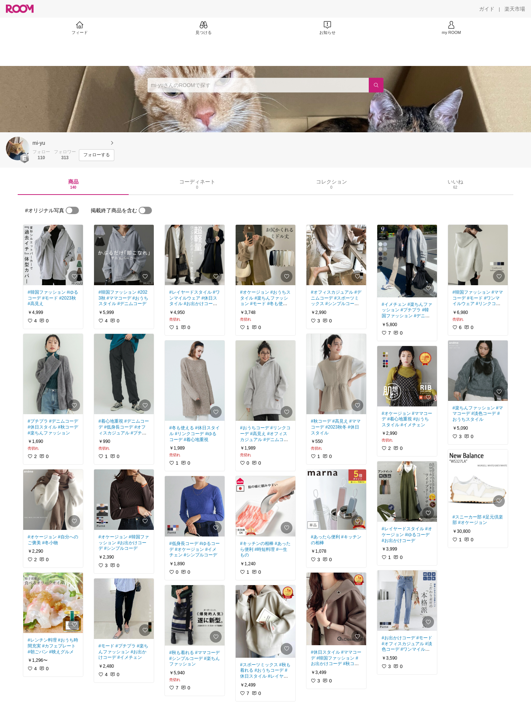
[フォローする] (96, 155)
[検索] (376, 85)
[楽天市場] (514, 9)
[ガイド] (486, 9)
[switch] (72, 210)
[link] (53, 255)
